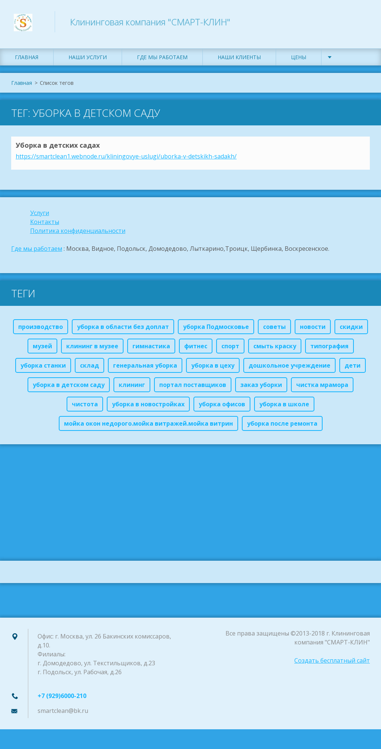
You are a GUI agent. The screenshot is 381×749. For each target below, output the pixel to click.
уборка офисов (222, 407)
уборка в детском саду (69, 388)
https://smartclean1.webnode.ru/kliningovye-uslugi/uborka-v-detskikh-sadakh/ (126, 159)
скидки (351, 330)
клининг (132, 388)
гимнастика (151, 349)
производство (40, 330)
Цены (298, 60)
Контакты (44, 225)
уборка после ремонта (282, 426)
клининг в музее (92, 349)
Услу (36, 216)
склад (89, 368)
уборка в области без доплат (123, 330)
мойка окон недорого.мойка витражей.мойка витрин (148, 426)
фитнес (195, 349)
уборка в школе (284, 407)
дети (353, 368)
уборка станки (43, 368)
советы (274, 330)
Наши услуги (87, 60)
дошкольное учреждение (289, 368)
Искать (361, 21)
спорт (230, 349)
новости (313, 330)
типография (329, 349)
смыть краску (274, 349)
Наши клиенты (239, 60)
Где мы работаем (162, 60)
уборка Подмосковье (216, 330)
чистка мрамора (322, 388)
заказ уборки (261, 388)
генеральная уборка (145, 368)
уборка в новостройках (148, 407)
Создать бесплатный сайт (332, 663)
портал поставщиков (192, 388)
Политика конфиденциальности (77, 234)
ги (46, 216)
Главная (26, 60)
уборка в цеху (212, 368)
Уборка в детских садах (58, 148)
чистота (85, 407)
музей (42, 349)
